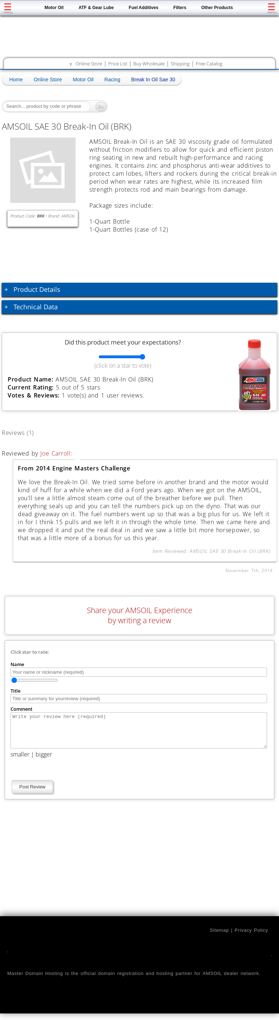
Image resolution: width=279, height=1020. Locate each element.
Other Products (217, 7)
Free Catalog (209, 63)
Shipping (180, 63)
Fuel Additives (143, 7)
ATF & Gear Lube (96, 7)
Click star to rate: (30, 652)
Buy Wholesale (149, 63)
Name (17, 664)
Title (15, 691)
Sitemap (219, 936)
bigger (44, 761)
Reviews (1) (26, 431)
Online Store (89, 63)
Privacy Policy (251, 936)
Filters (179, 7)
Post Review (32, 793)
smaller (20, 761)
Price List (117, 63)
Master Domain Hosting (35, 980)
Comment (21, 709)
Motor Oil (54, 7)
